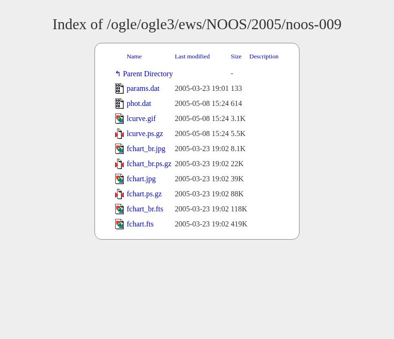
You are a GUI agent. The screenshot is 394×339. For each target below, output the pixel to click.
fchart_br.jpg (145, 149)
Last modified (192, 56)
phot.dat (138, 103)
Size (236, 56)
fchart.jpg (141, 179)
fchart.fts (139, 224)
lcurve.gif (141, 118)
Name (134, 56)
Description (263, 56)
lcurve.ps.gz (144, 133)
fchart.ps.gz (144, 194)
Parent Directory (149, 74)
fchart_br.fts (144, 209)
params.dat (142, 88)
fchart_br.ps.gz (148, 164)
